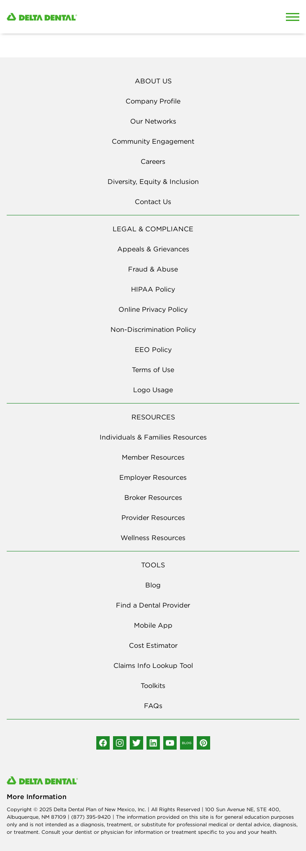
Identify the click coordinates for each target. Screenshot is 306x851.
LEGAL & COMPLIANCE (153, 229)
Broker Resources (153, 497)
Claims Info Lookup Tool (153, 665)
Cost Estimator (153, 645)
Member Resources (153, 457)
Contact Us (153, 201)
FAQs (153, 705)
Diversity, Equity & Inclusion (153, 181)
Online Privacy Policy (153, 309)
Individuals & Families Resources (153, 437)
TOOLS (153, 565)
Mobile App (153, 625)
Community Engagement (153, 141)
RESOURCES (153, 417)
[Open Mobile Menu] (292, 17)
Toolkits (153, 685)
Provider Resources (153, 517)
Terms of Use (153, 369)
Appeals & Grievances (153, 249)
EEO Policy (153, 349)
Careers (153, 161)
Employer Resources (153, 477)
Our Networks (153, 121)
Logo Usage (153, 389)
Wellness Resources (153, 537)
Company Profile (153, 101)
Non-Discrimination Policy (153, 329)
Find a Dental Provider (153, 605)
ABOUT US (153, 81)
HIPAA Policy (153, 289)
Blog (153, 585)
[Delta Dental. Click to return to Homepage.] (115, 17)
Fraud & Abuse (153, 269)
